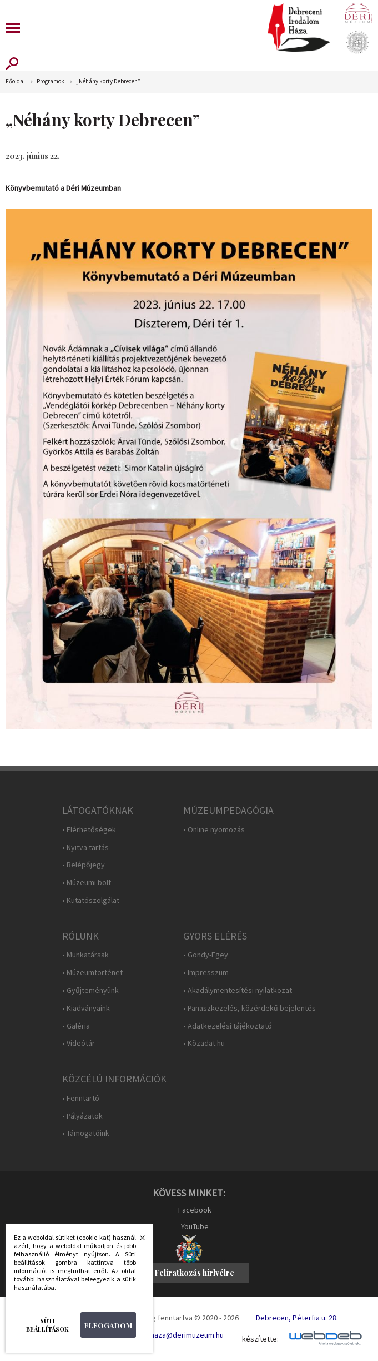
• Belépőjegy (83, 865)
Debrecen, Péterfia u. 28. (297, 1318)
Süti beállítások (47, 1325)
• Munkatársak (85, 955)
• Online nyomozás (214, 830)
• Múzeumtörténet (92, 972)
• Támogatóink (85, 1133)
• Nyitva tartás (85, 847)
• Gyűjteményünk (90, 990)
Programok (50, 81)
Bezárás (137, 1240)
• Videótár (78, 1043)
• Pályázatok (82, 1116)
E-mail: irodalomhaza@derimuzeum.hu (161, 1335)
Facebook (194, 1210)
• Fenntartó (80, 1098)
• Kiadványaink (86, 1008)
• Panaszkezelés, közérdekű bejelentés (249, 1008)
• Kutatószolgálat (90, 900)
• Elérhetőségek (89, 830)
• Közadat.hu (204, 1043)
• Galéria (76, 1026)
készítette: (260, 1339)
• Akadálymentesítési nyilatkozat (237, 990)
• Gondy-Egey (205, 955)
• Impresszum (206, 972)
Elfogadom (108, 1325)
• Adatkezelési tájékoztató (227, 1026)
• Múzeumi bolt (86, 882)
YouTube (195, 1226)
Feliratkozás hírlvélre (194, 1273)
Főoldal (15, 81)
